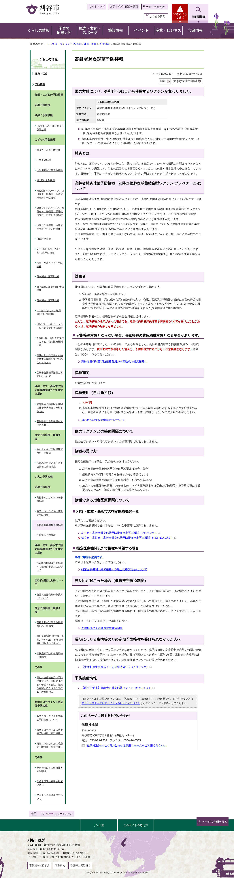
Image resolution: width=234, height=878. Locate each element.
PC (42, 813)
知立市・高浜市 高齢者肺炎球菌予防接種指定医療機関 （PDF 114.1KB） (128, 537)
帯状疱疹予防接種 (46, 535)
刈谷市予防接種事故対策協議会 (50, 783)
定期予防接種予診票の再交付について (50, 374)
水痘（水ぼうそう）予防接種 (50, 264)
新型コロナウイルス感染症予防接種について (50, 718)
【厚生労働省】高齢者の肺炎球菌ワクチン (117, 687)
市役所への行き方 (39, 865)
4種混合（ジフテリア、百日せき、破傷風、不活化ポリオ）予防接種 (50, 194)
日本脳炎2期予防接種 (48, 300)
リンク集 (98, 825)
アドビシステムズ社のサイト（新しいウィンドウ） (111, 703)
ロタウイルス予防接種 (48, 150)
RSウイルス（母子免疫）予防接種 (50, 127)
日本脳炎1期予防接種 (48, 276)
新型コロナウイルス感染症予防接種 (50, 513)
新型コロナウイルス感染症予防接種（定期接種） (50, 731)
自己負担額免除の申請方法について (103, 420)
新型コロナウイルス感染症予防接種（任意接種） (50, 745)
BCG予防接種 (44, 239)
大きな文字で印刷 (185, 81)
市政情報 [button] (195, 30)
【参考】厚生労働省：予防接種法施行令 (116, 666)
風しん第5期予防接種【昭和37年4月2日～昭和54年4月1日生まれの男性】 (50, 640)
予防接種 (104, 44)
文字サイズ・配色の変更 (124, 6)
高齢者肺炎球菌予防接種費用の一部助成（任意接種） (114, 361)
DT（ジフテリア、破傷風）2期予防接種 (49, 312)
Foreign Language (154, 6)
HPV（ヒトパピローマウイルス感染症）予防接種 (50, 326)
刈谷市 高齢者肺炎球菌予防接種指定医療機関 (120, 532)
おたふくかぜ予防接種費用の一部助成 (50, 451)
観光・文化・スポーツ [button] (90, 30)
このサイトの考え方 (135, 825)
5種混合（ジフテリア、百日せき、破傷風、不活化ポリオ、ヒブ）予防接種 (50, 211)
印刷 (162, 81)
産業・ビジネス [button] (168, 30)
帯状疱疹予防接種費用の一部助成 (50, 655)
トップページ (54, 44)
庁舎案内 (60, 865)
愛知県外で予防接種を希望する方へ (50, 423)
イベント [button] (141, 30)
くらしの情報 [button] (38, 30)
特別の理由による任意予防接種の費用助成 (50, 465)
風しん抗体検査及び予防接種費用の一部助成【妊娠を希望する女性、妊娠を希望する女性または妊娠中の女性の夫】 (50, 684)
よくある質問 (157, 16)
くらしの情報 (73, 44)
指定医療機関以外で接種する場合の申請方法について (114, 569)
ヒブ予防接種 (44, 160)
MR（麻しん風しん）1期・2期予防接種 (49, 251)
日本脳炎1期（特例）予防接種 (50, 288)
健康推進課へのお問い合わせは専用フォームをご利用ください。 (127, 745)
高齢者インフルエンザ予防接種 (50, 499)
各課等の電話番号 (80, 865)
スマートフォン (64, 813)
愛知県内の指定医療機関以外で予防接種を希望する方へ (50, 408)
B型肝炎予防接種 (46, 180)
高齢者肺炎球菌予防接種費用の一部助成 (50, 624)
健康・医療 (90, 44)
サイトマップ (97, 6)
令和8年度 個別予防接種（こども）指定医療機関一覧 (50, 341)
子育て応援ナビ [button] (64, 30)
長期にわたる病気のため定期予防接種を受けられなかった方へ (50, 359)
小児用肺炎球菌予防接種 (50, 170)
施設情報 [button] (115, 30)
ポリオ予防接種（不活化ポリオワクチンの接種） (50, 227)
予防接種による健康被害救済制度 (101, 628)
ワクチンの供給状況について (50, 797)
